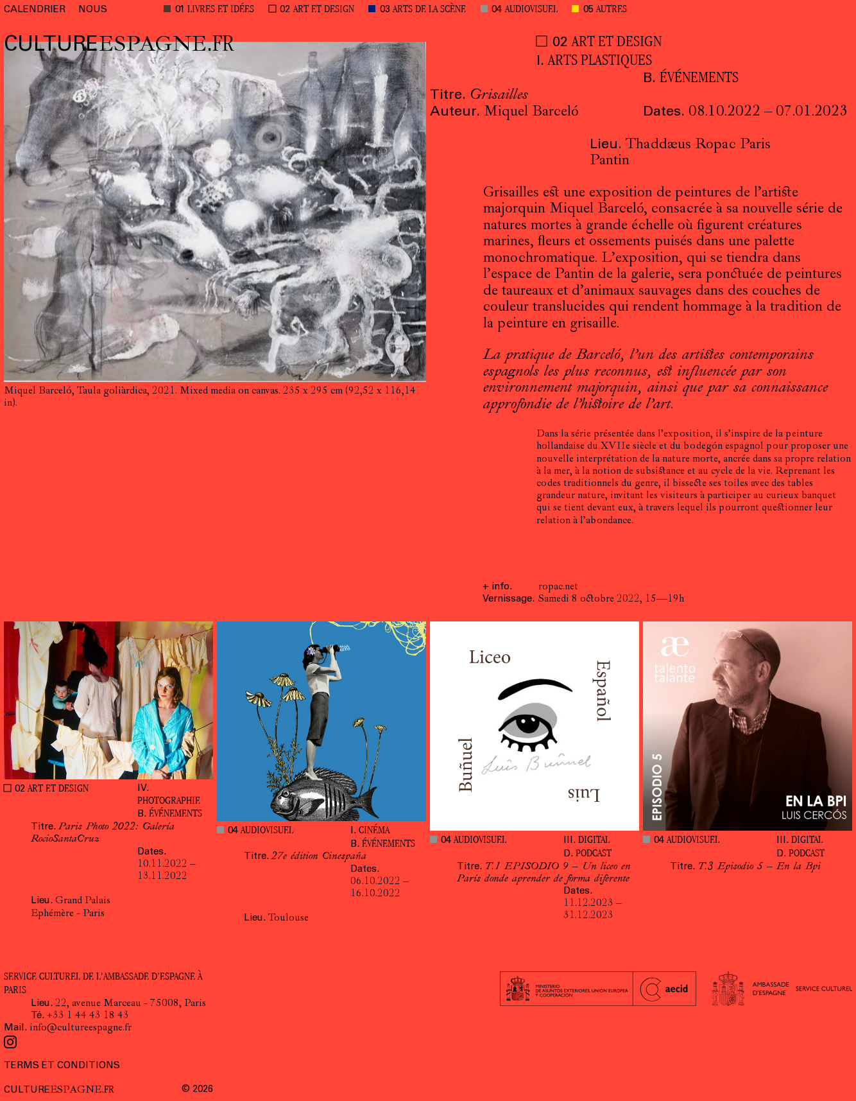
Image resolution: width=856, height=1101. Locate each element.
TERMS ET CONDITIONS (62, 1066)
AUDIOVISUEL (531, 9)
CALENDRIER (34, 10)
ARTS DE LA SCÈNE (429, 9)
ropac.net (558, 587)
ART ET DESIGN (323, 9)
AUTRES (611, 9)
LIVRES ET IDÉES (220, 9)
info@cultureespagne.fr (81, 1028)
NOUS (92, 10)
